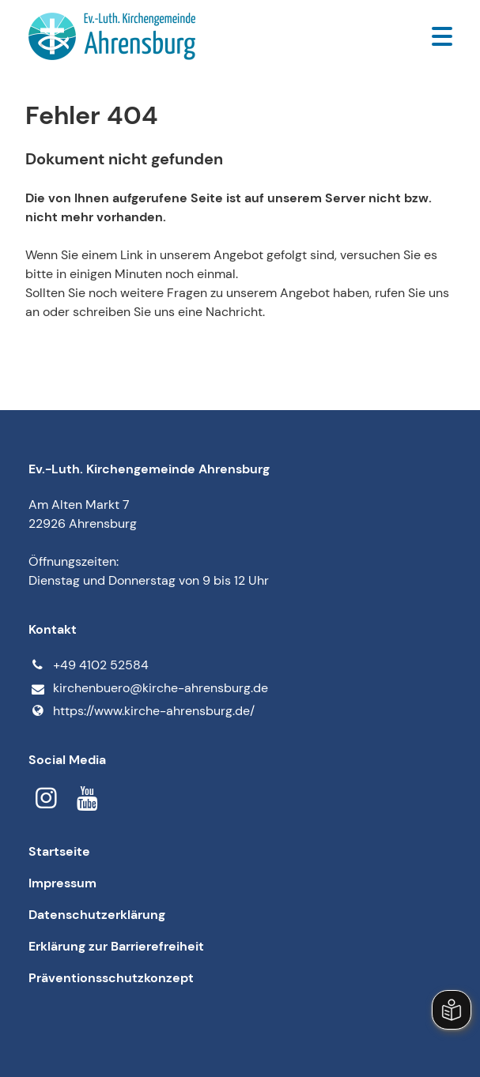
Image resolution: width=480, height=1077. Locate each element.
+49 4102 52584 (88, 665)
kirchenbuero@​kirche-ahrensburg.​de (147, 689)
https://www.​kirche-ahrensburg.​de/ (141, 711)
